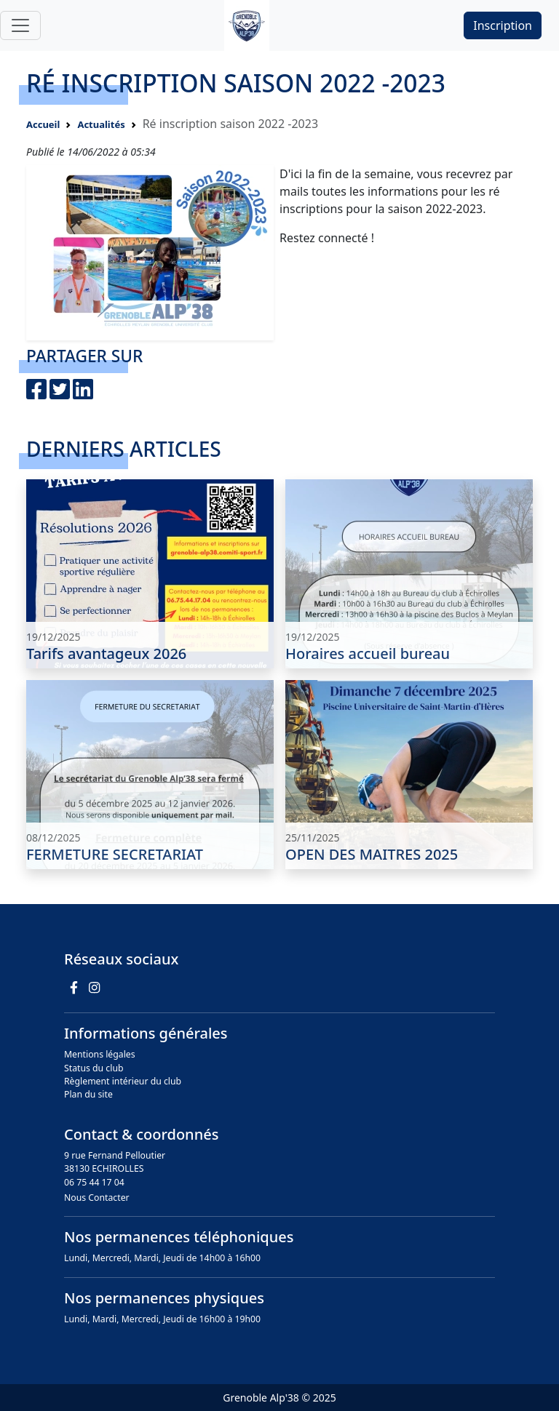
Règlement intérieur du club (122, 1081)
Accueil (43, 124)
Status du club (94, 1068)
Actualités (100, 124)
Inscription (502, 25)
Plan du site (88, 1094)
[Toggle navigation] (20, 25)
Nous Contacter (97, 1197)
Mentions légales (99, 1054)
